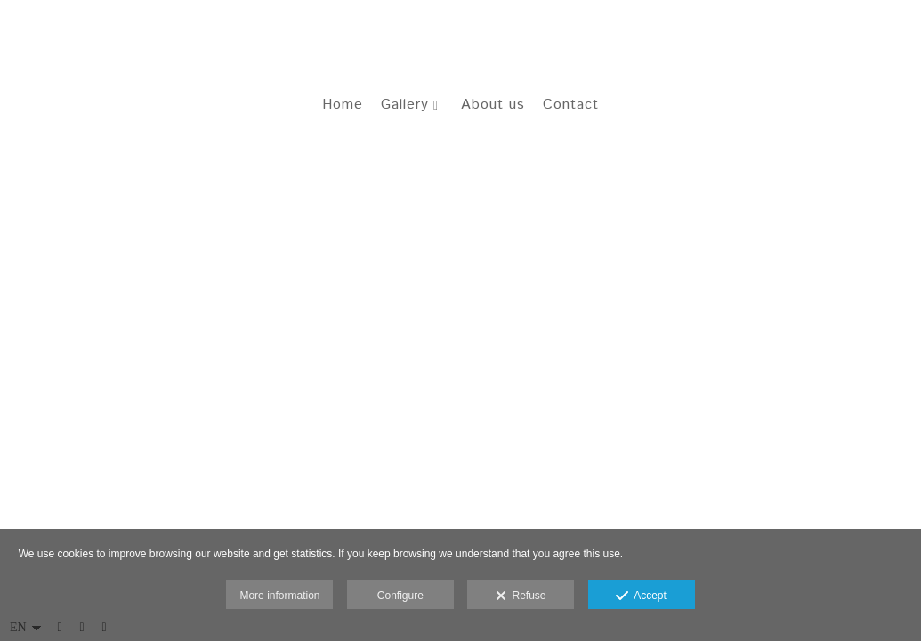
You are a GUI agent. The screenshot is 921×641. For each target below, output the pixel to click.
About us (493, 107)
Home (342, 107)
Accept (641, 596)
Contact (571, 107)
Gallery (405, 107)
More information (279, 595)
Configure (400, 595)
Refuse (521, 596)
